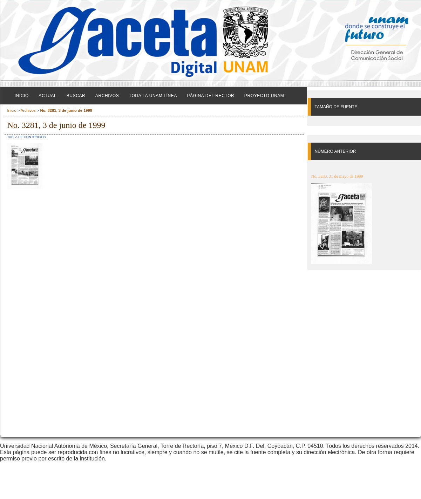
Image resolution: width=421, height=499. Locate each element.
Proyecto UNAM (264, 95)
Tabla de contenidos (26, 137)
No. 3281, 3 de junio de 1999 (66, 110)
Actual (47, 95)
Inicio (22, 95)
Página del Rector (210, 95)
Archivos (107, 95)
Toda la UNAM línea (153, 95)
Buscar (76, 95)
